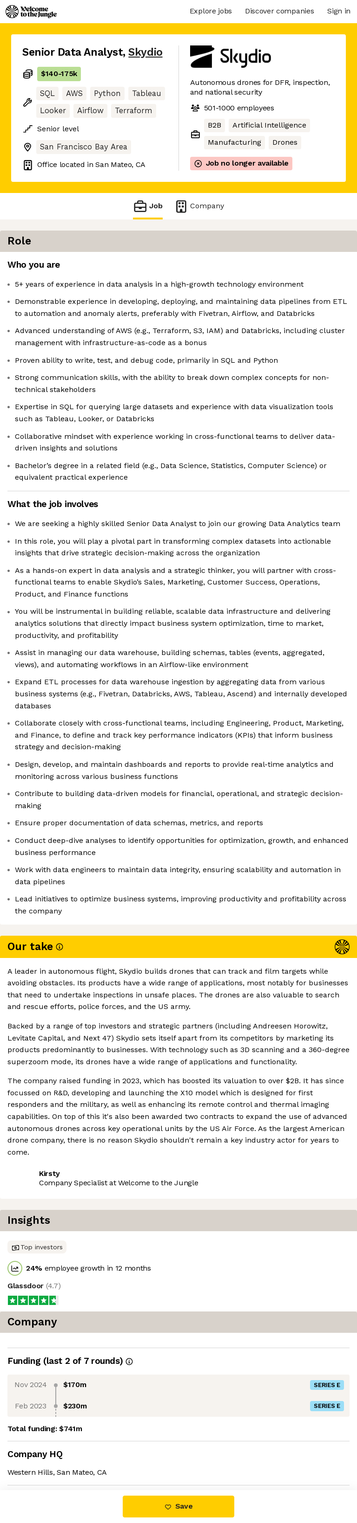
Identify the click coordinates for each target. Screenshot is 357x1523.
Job (148, 206)
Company (199, 206)
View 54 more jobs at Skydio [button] (72, 1451)
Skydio (145, 52)
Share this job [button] (48, 1434)
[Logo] (31, 11)
